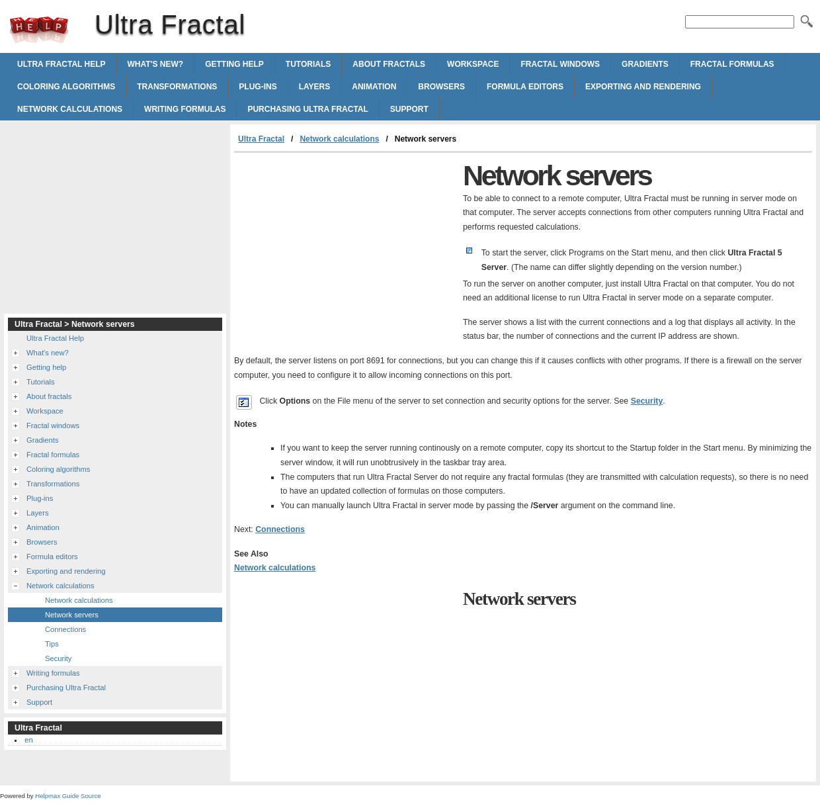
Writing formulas (185, 109)
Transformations (177, 86)
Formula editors (525, 86)
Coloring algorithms (66, 86)
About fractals (388, 64)
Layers (315, 86)
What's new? (156, 64)
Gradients (645, 64)
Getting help (234, 64)
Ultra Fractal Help (61, 64)
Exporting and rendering (643, 86)
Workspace (473, 64)
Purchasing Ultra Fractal (307, 109)
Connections (280, 529)
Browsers (441, 86)
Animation (374, 86)
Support (409, 109)
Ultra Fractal (39, 30)
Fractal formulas (732, 64)
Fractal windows (560, 64)
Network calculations (69, 109)
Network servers (72, 615)
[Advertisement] (345, 252)
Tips (52, 644)
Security (647, 401)
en (28, 740)
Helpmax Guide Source (68, 795)
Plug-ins (257, 86)
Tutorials (308, 64)
